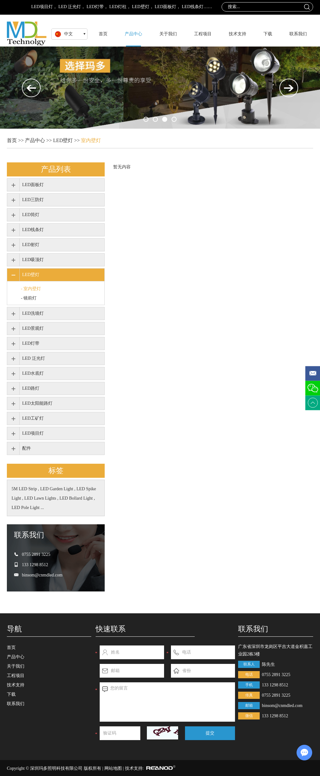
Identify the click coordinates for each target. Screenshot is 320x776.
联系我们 (298, 34)
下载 (267, 34)
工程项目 (203, 34)
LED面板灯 (165, 6)
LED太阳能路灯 (37, 403)
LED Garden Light (57, 489)
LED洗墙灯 (33, 313)
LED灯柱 (118, 6)
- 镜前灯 (29, 298)
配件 (26, 448)
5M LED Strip (25, 489)
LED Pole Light (26, 507)
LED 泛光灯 (69, 6)
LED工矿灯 (33, 418)
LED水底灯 (33, 373)
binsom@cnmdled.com (42, 575)
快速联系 (111, 628)
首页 (103, 34)
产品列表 (56, 169)
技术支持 (237, 34)
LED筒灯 (30, 214)
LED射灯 (30, 244)
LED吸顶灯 (33, 259)
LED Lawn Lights (40, 498)
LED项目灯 (42, 6)
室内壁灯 (91, 140)
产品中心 (133, 34)
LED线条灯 (192, 6)
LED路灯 (30, 388)
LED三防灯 (33, 199)
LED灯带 (95, 6)
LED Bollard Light (76, 498)
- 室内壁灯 (31, 288)
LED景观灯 (33, 328)
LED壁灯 (140, 6)
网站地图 (113, 768)
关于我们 (168, 34)
